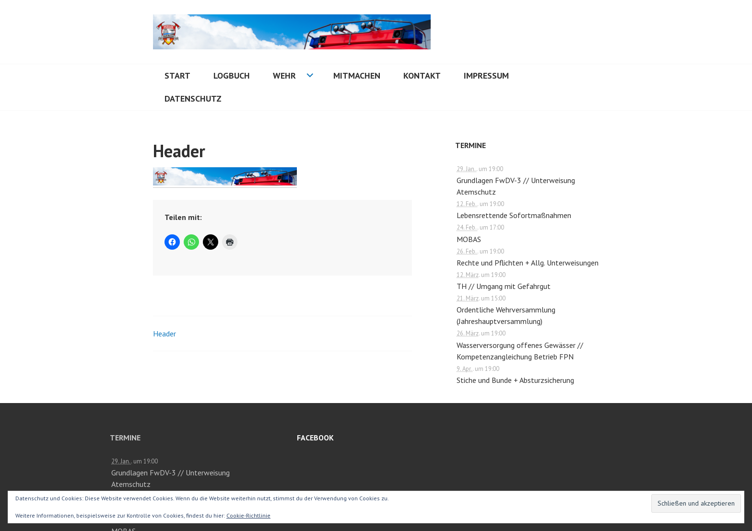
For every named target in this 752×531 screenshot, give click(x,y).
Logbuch (231, 75)
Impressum (486, 75)
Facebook (315, 437)
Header (164, 333)
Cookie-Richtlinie (248, 515)
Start (177, 75)
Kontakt (422, 75)
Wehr (284, 75)
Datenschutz (193, 98)
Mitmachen (356, 75)
